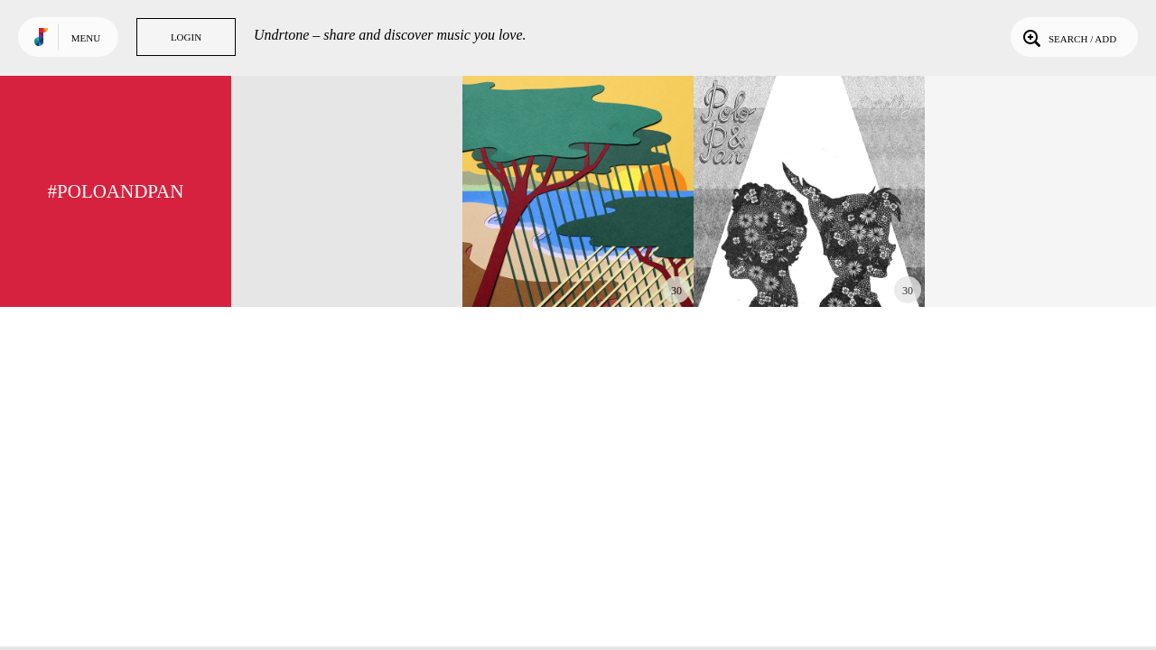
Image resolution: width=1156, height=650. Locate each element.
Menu (85, 37)
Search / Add (1068, 37)
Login (186, 37)
